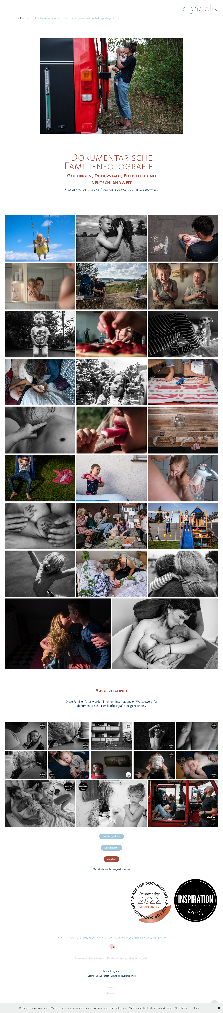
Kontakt (117, 18)
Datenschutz (111, 993)
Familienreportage (45, 18)
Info (59, 18)
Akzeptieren (181, 1008)
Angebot (111, 859)
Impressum (111, 987)
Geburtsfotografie (74, 18)
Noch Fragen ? (111, 847)
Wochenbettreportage (98, 18)
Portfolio (20, 18)
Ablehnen (194, 1008)
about (30, 18)
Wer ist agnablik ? (111, 836)
